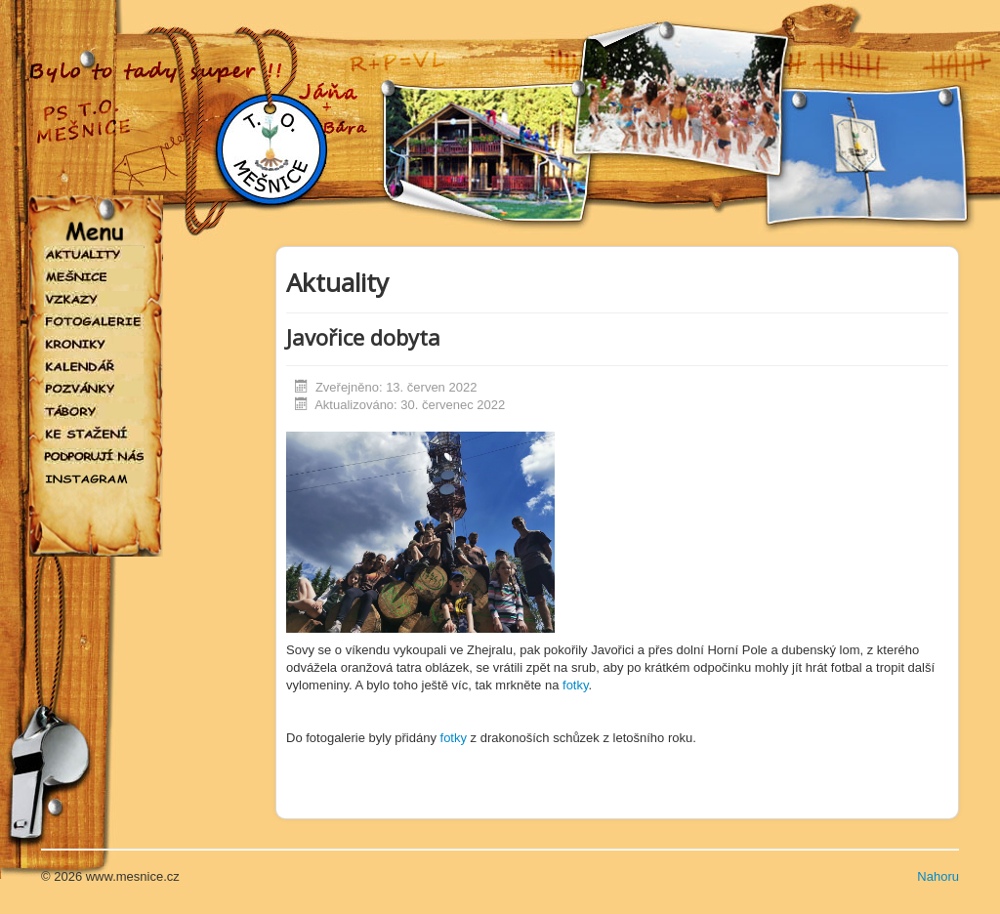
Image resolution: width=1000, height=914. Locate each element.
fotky (575, 685)
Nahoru (938, 876)
